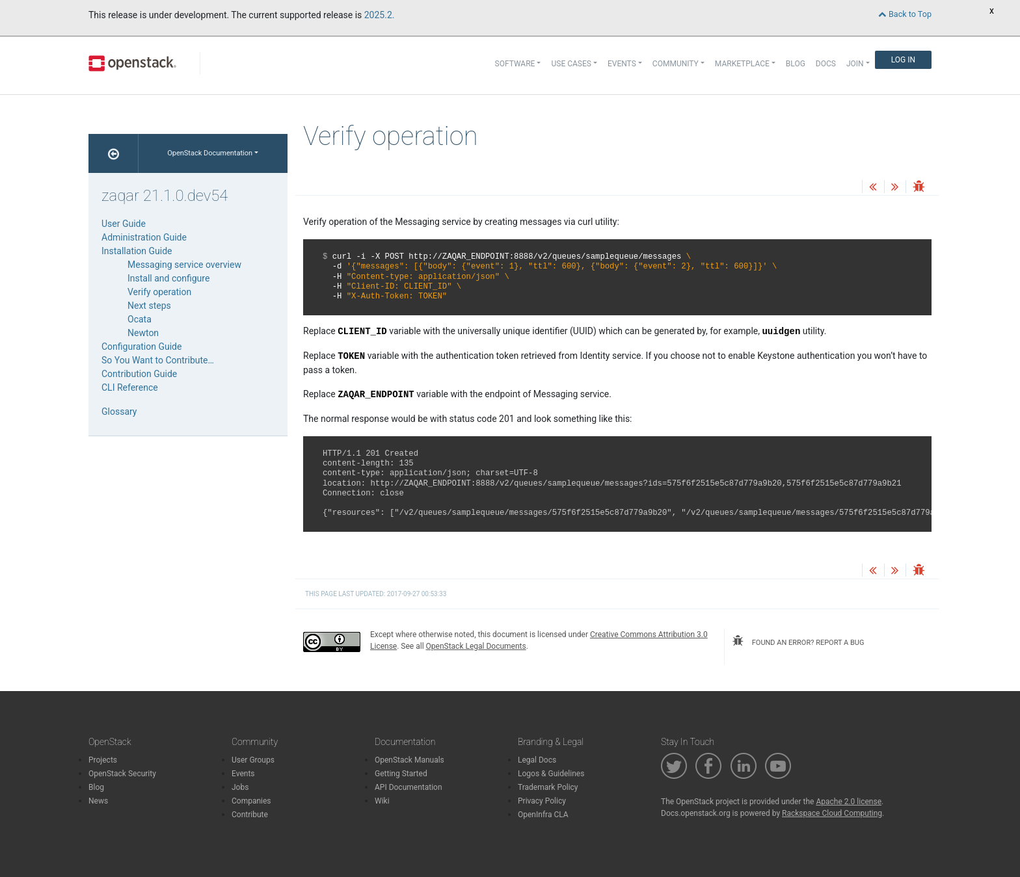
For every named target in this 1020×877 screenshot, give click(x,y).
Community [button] (675, 63)
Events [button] (622, 63)
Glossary (119, 411)
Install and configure (168, 278)
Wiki (382, 800)
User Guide (123, 223)
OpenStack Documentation (209, 153)
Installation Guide (136, 251)
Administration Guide (144, 237)
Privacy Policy (542, 800)
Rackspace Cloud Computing (832, 813)
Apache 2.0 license (848, 801)
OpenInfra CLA (543, 814)
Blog (795, 63)
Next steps (149, 305)
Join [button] (855, 63)
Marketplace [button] (742, 63)
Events (243, 773)
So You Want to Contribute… (157, 360)
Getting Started (401, 773)
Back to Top (905, 14)
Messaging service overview (184, 264)
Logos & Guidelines (551, 773)
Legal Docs (537, 760)
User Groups (253, 760)
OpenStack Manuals (409, 760)
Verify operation (159, 292)
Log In (903, 59)
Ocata (140, 319)
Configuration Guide (141, 346)
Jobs (240, 787)
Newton (143, 333)
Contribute (250, 814)
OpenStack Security (122, 773)
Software (515, 63)
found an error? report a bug (798, 641)
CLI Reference (129, 387)
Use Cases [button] (571, 63)
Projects (102, 760)
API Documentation (408, 787)
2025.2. (379, 15)
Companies (251, 800)
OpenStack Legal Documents (476, 646)
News (98, 800)
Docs (826, 63)
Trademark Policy (548, 787)
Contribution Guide (139, 374)
